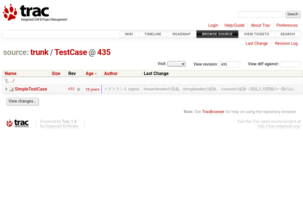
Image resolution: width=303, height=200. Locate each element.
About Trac (260, 25)
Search (288, 34)
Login (213, 25)
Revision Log (286, 43)
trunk (39, 52)
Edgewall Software (62, 126)
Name (10, 73)
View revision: (206, 64)
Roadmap (181, 34)
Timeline (152, 34)
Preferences (287, 25)
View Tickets (256, 34)
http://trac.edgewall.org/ (279, 126)
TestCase (70, 52)
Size (56, 73)
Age (90, 73)
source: (16, 52)
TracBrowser (213, 111)
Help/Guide (234, 25)
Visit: (161, 63)
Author (111, 73)
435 (104, 52)
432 (71, 89)
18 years (92, 89)
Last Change (257, 43)
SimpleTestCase (31, 89)
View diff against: (274, 64)
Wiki (129, 34)
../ (12, 80)
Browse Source (217, 34)
